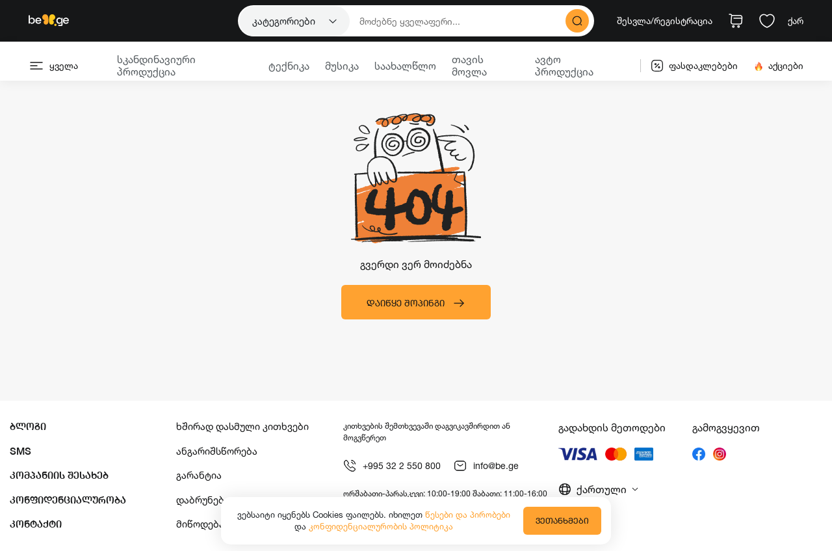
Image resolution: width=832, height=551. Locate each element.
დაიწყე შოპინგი (416, 303)
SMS (20, 451)
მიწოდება (200, 524)
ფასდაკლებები (694, 65)
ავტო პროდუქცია (564, 65)
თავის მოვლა (469, 65)
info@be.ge (486, 465)
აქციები (778, 65)
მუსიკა (342, 65)
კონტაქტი (36, 524)
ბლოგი (28, 426)
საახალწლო (405, 65)
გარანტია (199, 475)
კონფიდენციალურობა (68, 499)
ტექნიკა (288, 65)
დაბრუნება (202, 500)
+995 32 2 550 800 (392, 465)
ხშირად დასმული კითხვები (242, 426)
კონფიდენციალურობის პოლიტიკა (381, 526)
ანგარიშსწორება (216, 451)
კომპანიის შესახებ (59, 475)
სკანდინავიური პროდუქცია (156, 65)
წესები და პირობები (467, 514)
